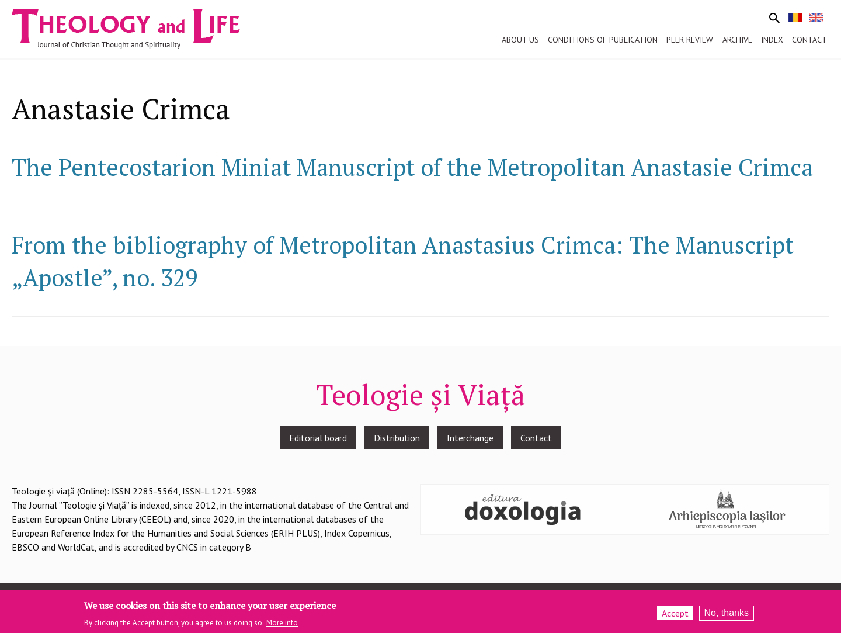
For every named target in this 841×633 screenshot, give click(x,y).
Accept (675, 616)
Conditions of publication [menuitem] (603, 39)
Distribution (397, 438)
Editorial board (318, 438)
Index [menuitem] (772, 39)
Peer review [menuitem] (689, 39)
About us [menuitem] (520, 39)
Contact (536, 438)
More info (282, 626)
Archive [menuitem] (737, 39)
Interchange (470, 438)
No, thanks (726, 616)
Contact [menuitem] (809, 39)
